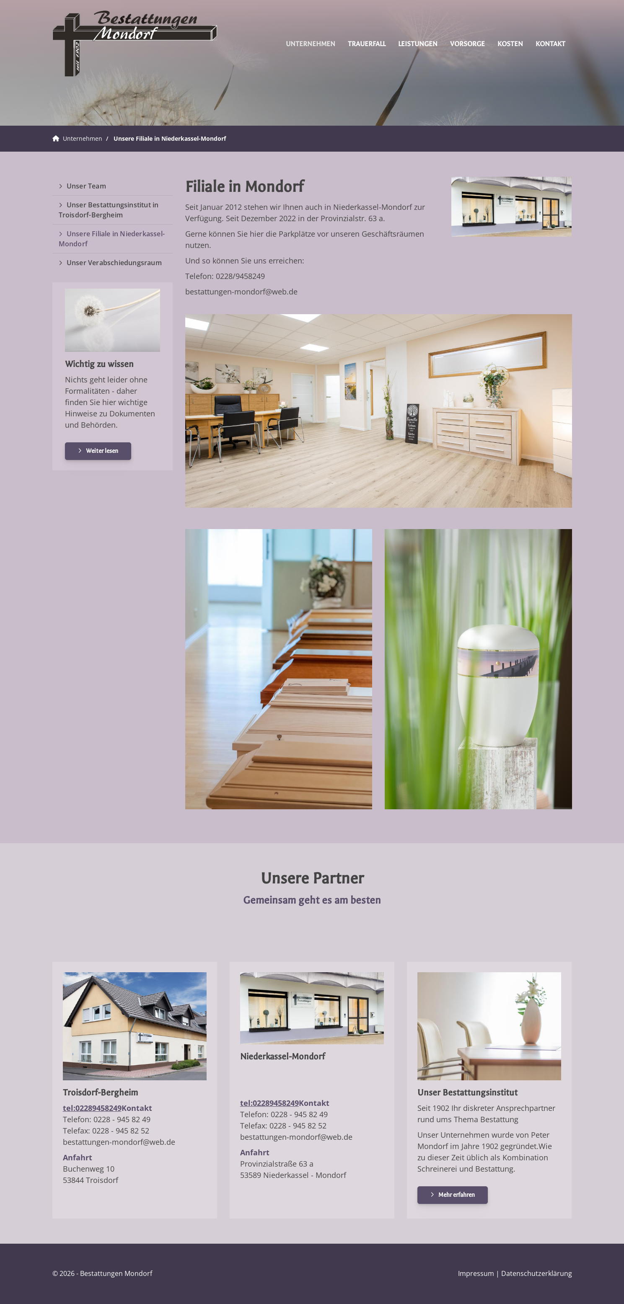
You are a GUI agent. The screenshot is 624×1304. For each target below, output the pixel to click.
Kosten (510, 44)
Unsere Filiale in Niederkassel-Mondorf (170, 138)
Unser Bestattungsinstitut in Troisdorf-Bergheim (109, 209)
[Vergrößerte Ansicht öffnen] (511, 207)
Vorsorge (467, 44)
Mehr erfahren (456, 1194)
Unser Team (86, 186)
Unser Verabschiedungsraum (114, 262)
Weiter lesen (102, 450)
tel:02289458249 (92, 1108)
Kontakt (550, 44)
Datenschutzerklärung (536, 1273)
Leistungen (418, 44)
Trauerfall (367, 44)
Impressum (476, 1273)
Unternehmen (310, 44)
